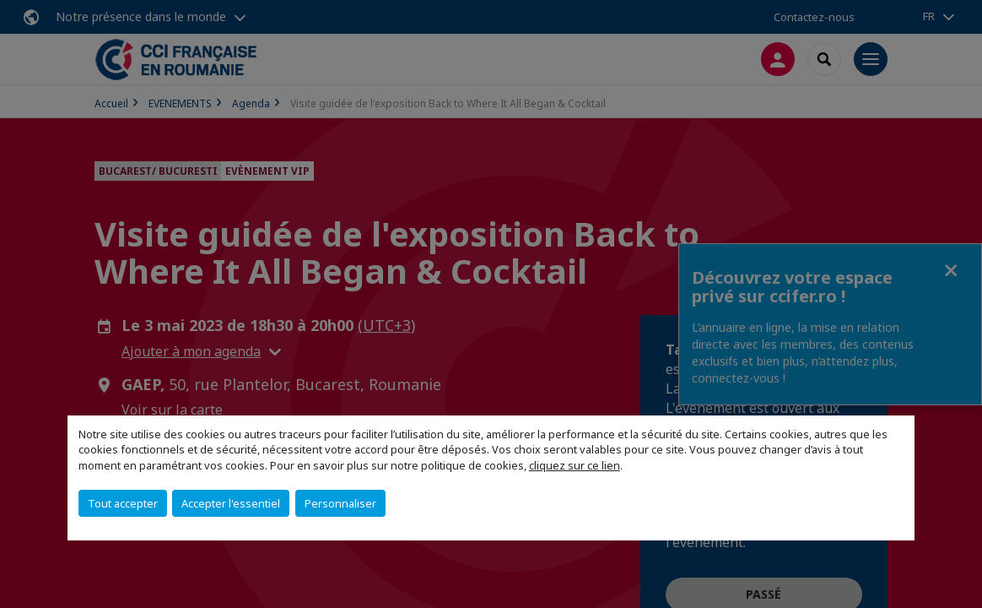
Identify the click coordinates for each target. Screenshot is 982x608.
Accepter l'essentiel (230, 503)
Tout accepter (123, 503)
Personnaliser (340, 503)
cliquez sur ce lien (574, 465)
